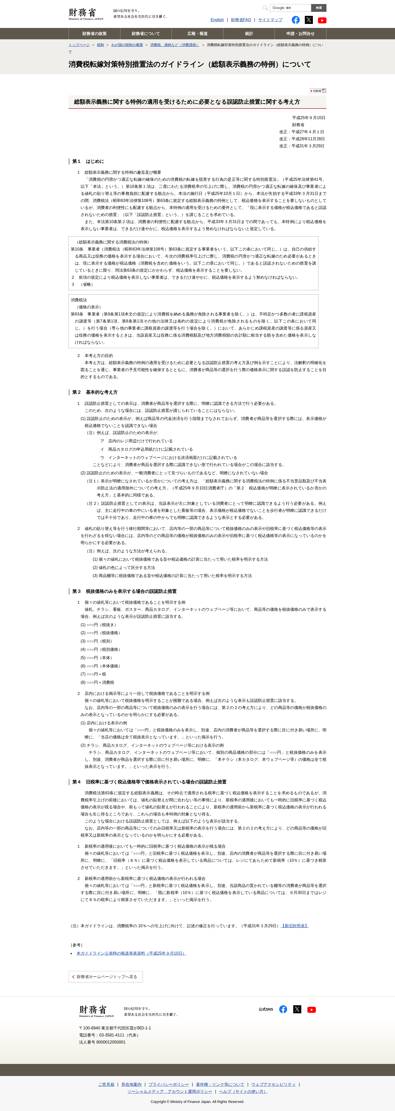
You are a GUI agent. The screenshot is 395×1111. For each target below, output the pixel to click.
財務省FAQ (241, 20)
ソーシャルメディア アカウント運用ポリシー (169, 1091)
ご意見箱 (106, 1084)
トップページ (79, 45)
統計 (249, 33)
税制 (100, 45)
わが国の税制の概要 (127, 45)
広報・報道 (197, 33)
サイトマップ (270, 20)
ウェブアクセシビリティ (273, 1084)
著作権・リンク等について (220, 1084)
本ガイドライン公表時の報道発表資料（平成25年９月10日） (131, 953)
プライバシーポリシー (169, 1084)
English (217, 20)
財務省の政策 (94, 33)
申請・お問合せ (300, 33)
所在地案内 (131, 1084)
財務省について (146, 33)
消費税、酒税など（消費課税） (175, 45)
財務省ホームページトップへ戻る (107, 977)
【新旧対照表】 (295, 926)
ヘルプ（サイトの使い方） (243, 1091)
